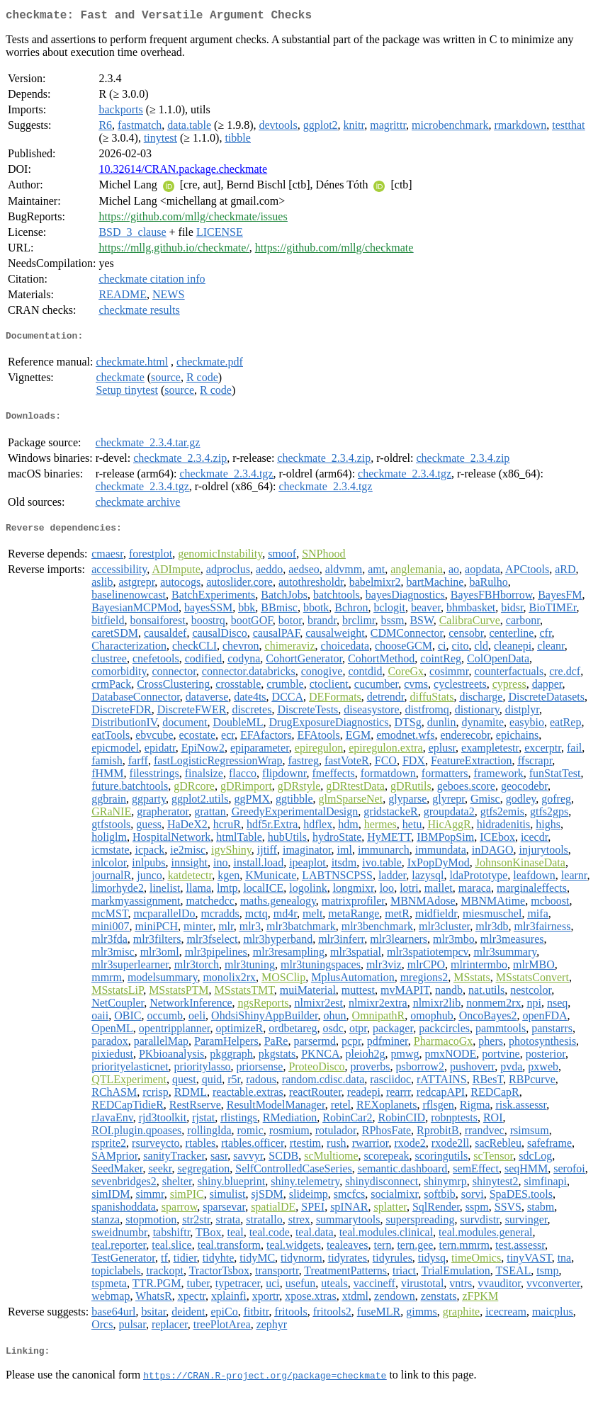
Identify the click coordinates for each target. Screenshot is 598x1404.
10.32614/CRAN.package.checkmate (182, 172)
